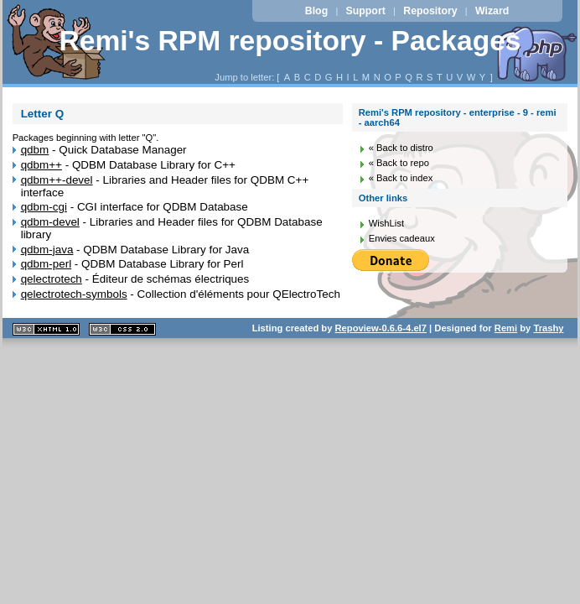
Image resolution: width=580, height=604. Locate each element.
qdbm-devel (50, 222)
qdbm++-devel (57, 180)
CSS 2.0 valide (122, 329)
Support (366, 11)
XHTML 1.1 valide (46, 329)
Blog (316, 11)
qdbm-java (47, 249)
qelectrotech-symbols (74, 294)
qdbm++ (41, 165)
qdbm (35, 149)
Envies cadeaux (402, 238)
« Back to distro (401, 148)
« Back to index (401, 178)
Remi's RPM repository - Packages (289, 40)
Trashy (548, 328)
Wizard (492, 11)
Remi (506, 328)
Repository (430, 11)
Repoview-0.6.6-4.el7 (381, 328)
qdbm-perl (46, 264)
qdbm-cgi (44, 206)
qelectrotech (51, 279)
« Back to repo (399, 163)
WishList (386, 223)
